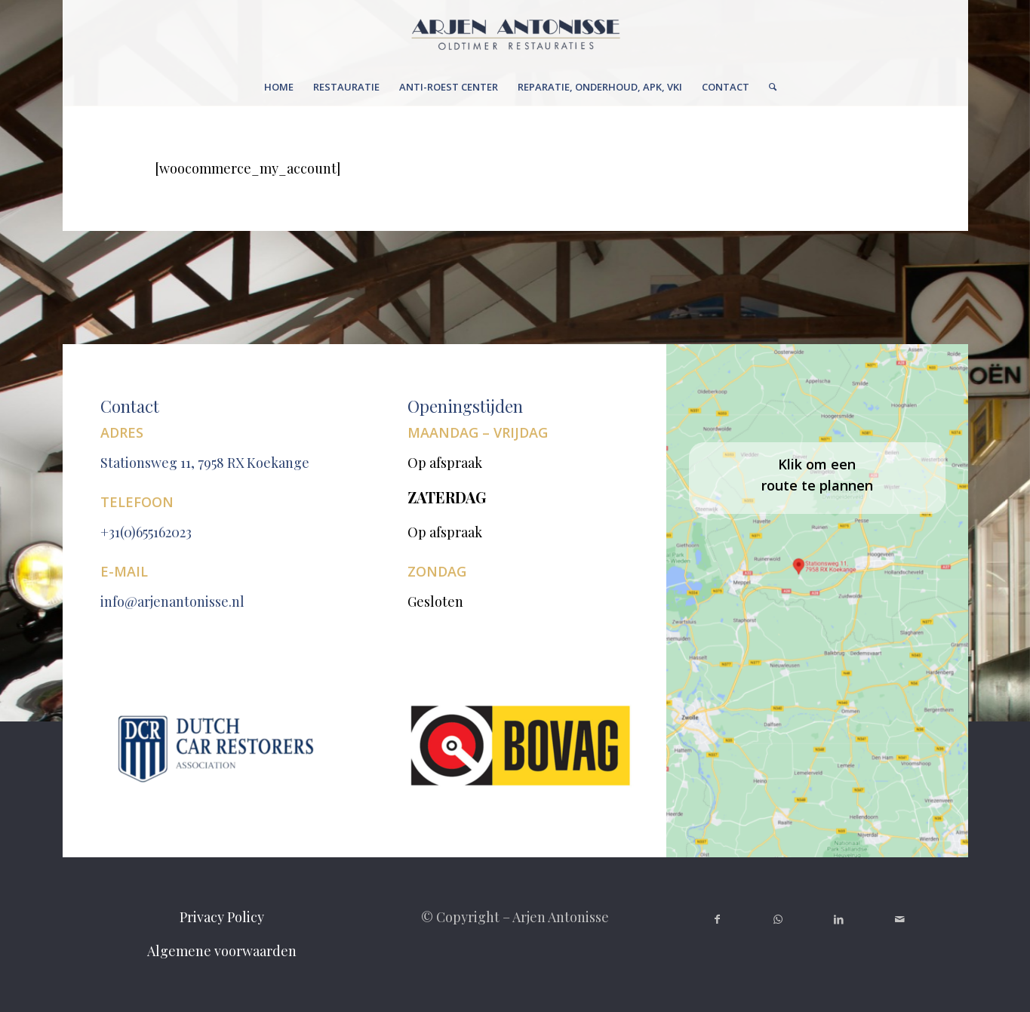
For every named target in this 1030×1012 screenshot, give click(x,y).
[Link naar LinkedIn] (838, 919)
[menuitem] (278, 87)
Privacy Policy (222, 917)
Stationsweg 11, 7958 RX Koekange (204, 463)
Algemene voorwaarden (222, 951)
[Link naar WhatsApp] (777, 919)
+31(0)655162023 (146, 532)
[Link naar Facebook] (717, 919)
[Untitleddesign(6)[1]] (515, 34)
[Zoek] (767, 87)
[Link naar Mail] (899, 919)
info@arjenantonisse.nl (172, 601)
